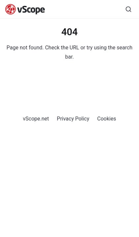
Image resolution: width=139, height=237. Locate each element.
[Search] (128, 9)
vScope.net (36, 119)
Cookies (106, 119)
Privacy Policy (73, 119)
